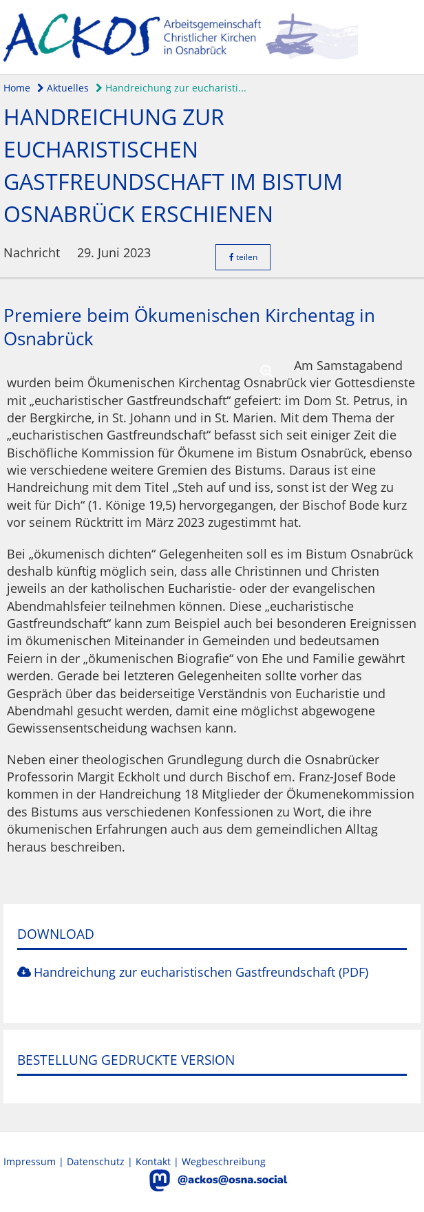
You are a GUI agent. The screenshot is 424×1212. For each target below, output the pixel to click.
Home (16, 87)
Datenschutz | (101, 1161)
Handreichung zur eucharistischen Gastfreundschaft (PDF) (201, 972)
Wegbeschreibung (224, 1161)
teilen (243, 257)
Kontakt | (159, 1161)
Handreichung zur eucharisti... (171, 87)
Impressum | (35, 1161)
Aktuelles (63, 87)
